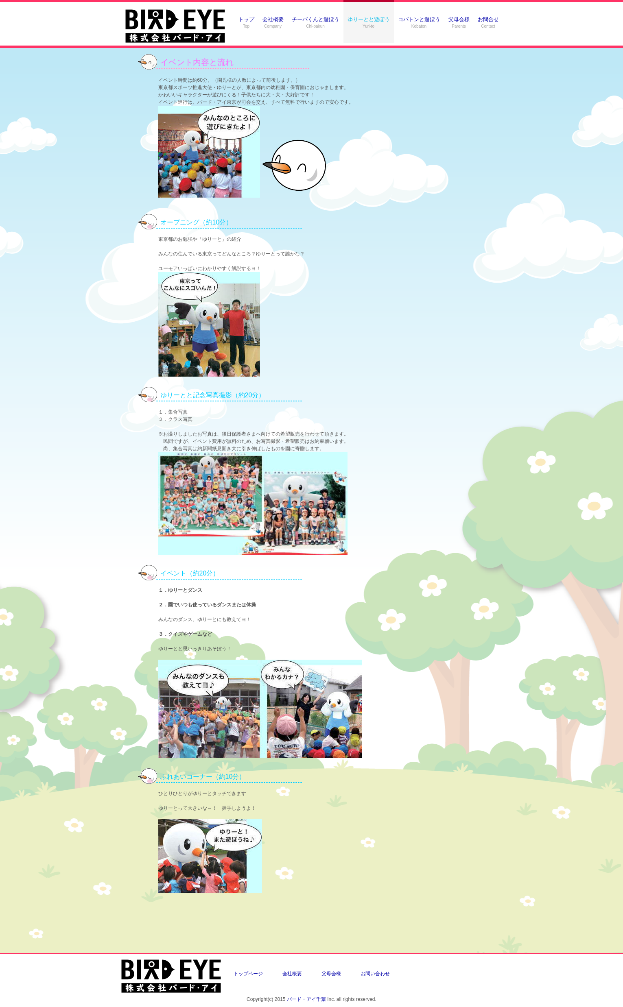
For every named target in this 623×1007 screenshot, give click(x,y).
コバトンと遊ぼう (419, 22)
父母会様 (459, 22)
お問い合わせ (375, 973)
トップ (246, 22)
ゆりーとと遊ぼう (369, 22)
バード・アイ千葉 (306, 999)
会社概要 (273, 22)
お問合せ (488, 22)
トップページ (248, 973)
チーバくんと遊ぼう (315, 22)
